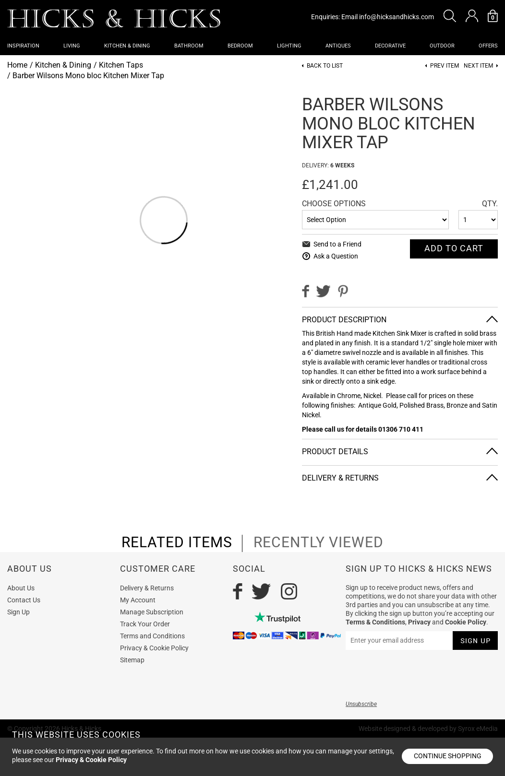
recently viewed (318, 542)
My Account (138, 600)
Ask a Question (335, 256)
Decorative (390, 46)
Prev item (444, 66)
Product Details (335, 451)
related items (176, 542)
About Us (21, 588)
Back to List (325, 66)
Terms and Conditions (152, 636)
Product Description (344, 319)
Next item (478, 66)
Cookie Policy (465, 622)
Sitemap (132, 660)
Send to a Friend (337, 244)
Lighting (289, 46)
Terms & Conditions (375, 622)
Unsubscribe (361, 704)
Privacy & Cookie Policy (154, 648)
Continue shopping (447, 756)
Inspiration (23, 46)
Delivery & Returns (340, 477)
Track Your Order (145, 624)
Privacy (419, 622)
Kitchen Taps (121, 65)
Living (71, 46)
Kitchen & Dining (127, 46)
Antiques (338, 46)
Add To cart (453, 248)
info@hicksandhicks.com (396, 17)
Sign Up (18, 612)
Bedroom (240, 46)
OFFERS (488, 46)
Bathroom (189, 46)
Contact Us (23, 600)
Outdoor (442, 46)
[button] (450, 16)
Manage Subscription (151, 612)
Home (17, 65)
